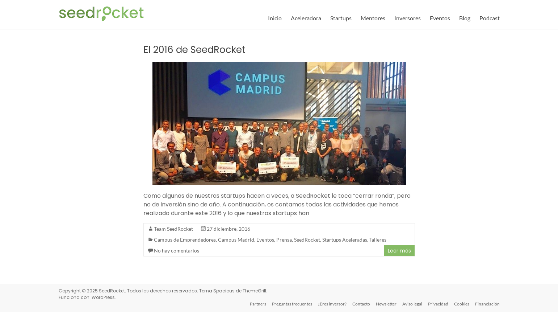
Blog (464, 18)
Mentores (373, 18)
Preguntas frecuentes (292, 304)
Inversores (407, 18)
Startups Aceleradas (344, 240)
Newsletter (386, 304)
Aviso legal (412, 304)
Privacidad (438, 304)
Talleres (377, 240)
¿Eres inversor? (332, 304)
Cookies (461, 304)
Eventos (440, 18)
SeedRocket (307, 240)
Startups (341, 18)
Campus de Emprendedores (185, 240)
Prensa (284, 240)
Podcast (489, 18)
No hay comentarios (176, 250)
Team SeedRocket (173, 229)
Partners (258, 304)
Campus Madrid (236, 240)
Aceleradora (306, 18)
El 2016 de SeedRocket (194, 49)
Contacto (361, 304)
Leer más (399, 250)
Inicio (275, 18)
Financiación (487, 304)
